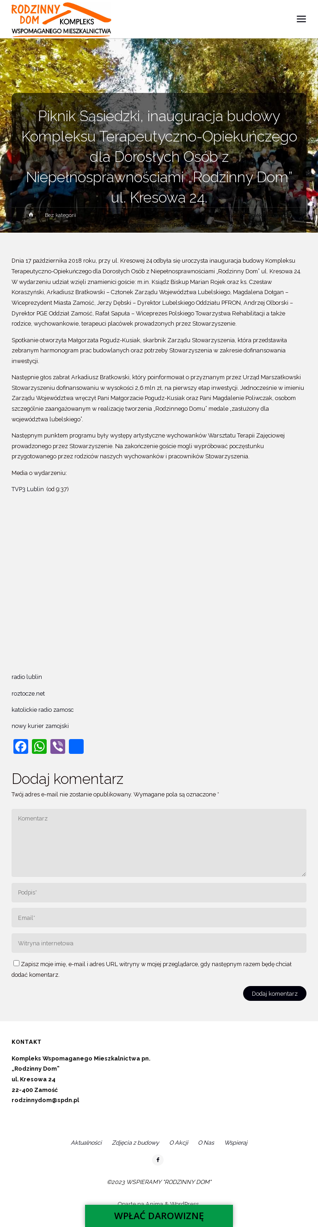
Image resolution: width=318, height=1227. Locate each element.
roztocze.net (28, 693)
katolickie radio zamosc (42, 709)
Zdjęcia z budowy (135, 1142)
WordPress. (185, 1204)
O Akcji (178, 1142)
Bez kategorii (60, 215)
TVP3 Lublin (28, 489)
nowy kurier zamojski (41, 725)
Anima (153, 1204)
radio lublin (27, 676)
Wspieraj (235, 1142)
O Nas (206, 1142)
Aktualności (86, 1142)
